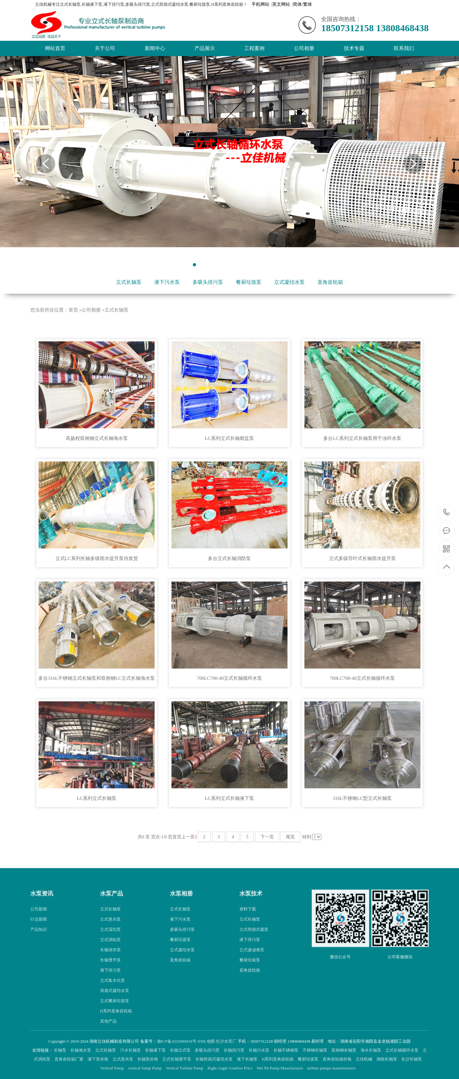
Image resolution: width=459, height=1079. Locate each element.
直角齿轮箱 (330, 282)
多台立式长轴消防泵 (229, 577)
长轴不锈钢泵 (286, 1050)
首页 (73, 329)
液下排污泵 (110, 989)
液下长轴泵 (248, 1059)
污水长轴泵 (131, 1050)
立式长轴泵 (129, 282)
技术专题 (354, 48)
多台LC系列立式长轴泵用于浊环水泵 (362, 457)
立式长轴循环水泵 (402, 1050)
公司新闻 (38, 928)
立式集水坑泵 (112, 999)
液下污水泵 (167, 282)
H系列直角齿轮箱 (278, 1059)
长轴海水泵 (81, 1050)
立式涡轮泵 (110, 959)
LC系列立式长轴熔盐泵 (229, 457)
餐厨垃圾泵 (248, 282)
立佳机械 (364, 1059)
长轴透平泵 (110, 979)
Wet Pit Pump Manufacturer (280, 1068)
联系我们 (404, 48)
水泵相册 (181, 913)
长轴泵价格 (148, 1059)
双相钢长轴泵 (344, 1050)
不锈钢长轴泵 (315, 1050)
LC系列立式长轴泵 (96, 817)
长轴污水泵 (259, 1050)
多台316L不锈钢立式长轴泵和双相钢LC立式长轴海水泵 (96, 697)
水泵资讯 (41, 913)
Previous (45, 163)
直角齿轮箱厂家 (69, 1059)
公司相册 (304, 48)
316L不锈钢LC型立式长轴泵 (362, 817)
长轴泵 (60, 1050)
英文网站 (281, 4)
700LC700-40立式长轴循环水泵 (229, 697)
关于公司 (105, 48)
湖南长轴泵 (387, 1059)
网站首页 (55, 48)
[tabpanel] (229, 151)
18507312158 (446, 512)
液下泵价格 (98, 1059)
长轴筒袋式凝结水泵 (214, 1059)
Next (413, 163)
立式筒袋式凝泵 (253, 948)
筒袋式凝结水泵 (114, 1010)
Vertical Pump (112, 1068)
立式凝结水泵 (289, 282)
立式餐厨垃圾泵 (114, 1020)
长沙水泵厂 (226, 1041)
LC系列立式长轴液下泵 (229, 817)
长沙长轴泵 (412, 1059)
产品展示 (204, 48)
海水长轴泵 (371, 1050)
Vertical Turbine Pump (185, 1068)
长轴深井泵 (110, 969)
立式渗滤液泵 (251, 969)
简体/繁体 (302, 4)
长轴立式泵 (181, 1050)
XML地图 (206, 1041)
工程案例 (254, 48)
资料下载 (247, 928)
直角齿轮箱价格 (338, 1059)
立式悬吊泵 (110, 938)
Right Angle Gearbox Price (230, 1068)
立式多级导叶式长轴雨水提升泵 (362, 577)
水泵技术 (250, 913)
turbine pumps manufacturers (332, 1068)
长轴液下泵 (156, 1050)
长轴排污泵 (234, 1050)
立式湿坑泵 (110, 948)
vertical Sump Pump (145, 1068)
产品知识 (38, 948)
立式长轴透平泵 (177, 1059)
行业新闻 (38, 938)
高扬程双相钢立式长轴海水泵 (97, 457)
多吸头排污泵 (208, 282)
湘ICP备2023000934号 (176, 1041)
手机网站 (260, 4)
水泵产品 (111, 913)
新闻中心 (155, 48)
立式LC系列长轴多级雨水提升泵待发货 (96, 577)
